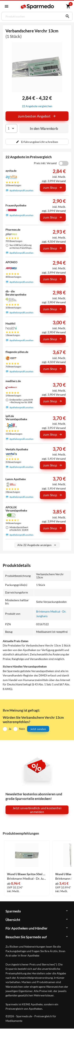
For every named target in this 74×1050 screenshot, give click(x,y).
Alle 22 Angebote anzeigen (37, 545)
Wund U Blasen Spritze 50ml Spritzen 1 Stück (27, 874)
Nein (22, 728)
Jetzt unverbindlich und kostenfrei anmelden (37, 810)
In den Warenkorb (44, 128)
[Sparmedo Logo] (37, 7)
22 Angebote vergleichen (37, 106)
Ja (10, 728)
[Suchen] (66, 16)
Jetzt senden (38, 729)
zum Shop (52, 187)
